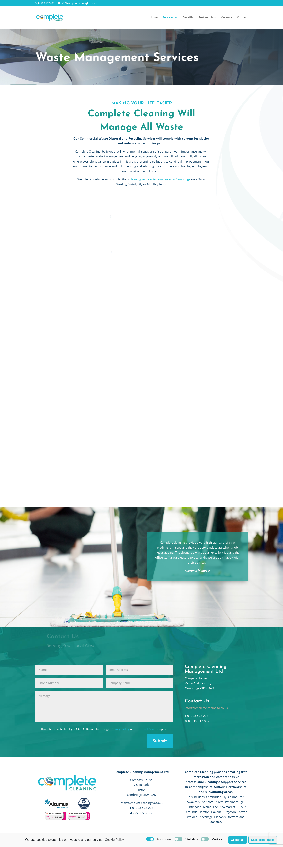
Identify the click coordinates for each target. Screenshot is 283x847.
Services (168, 17)
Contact (242, 17)
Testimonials (207, 17)
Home (154, 17)
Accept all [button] (237, 839)
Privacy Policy (120, 729)
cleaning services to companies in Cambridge (160, 179)
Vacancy (226, 17)
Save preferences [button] (262, 839)
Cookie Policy (114, 839)
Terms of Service (147, 729)
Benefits (188, 17)
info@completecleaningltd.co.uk (206, 708)
